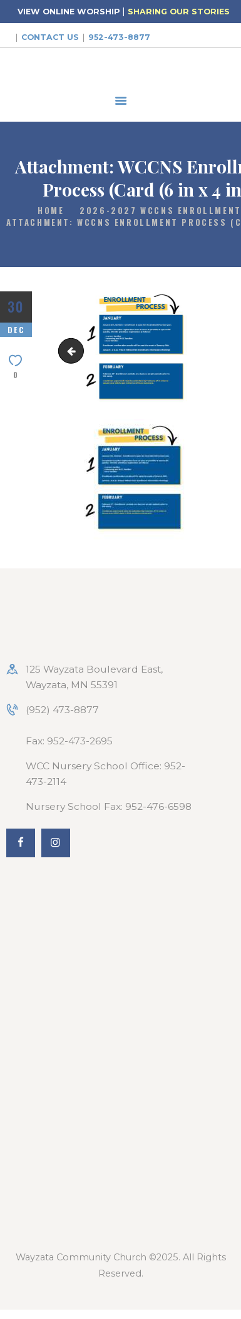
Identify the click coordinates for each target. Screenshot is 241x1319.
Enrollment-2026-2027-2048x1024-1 (74, 351)
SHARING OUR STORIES (179, 11)
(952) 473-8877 (62, 710)
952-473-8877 (119, 37)
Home (51, 211)
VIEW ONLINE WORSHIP (69, 11)
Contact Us (50, 37)
